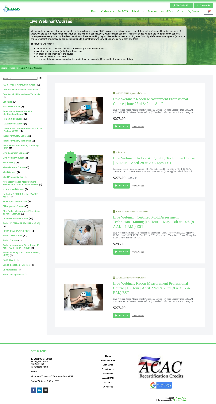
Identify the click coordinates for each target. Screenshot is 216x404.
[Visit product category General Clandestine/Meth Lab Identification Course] (22, 112)
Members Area (108, 360)
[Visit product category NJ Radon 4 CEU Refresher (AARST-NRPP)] (22, 195)
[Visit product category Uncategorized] (22, 269)
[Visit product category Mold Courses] (22, 172)
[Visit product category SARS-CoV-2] (22, 260)
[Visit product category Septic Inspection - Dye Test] (22, 265)
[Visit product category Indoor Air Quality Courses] (22, 136)
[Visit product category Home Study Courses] (22, 118)
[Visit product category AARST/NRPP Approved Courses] (22, 84)
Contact (108, 382)
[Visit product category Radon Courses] (22, 240)
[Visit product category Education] (22, 101)
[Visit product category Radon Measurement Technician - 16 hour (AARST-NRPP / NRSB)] (22, 246)
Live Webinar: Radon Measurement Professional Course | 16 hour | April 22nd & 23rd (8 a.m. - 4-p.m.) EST (151, 288)
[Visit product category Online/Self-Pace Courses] (22, 218)
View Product (138, 126)
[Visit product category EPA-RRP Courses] (22, 106)
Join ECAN (108, 365)
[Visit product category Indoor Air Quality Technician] (22, 140)
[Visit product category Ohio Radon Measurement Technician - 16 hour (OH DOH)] (22, 212)
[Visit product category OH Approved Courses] (22, 206)
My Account (107, 387)
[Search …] (20, 78)
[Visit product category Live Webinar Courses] (22, 157)
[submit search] (40, 78)
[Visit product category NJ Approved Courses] (22, 189)
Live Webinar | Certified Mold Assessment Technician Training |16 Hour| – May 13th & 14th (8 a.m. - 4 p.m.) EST (153, 222)
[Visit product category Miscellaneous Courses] (22, 167)
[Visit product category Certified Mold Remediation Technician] (22, 95)
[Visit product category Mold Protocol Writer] (22, 177)
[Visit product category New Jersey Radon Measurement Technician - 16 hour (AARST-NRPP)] (22, 183)
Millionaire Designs (179, 400)
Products (14, 68)
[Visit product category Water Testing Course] (22, 274)
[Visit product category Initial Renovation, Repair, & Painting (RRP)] (22, 147)
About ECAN (108, 378)
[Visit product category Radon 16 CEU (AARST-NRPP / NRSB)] (22, 224)
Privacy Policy (181, 398)
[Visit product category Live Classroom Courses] (22, 153)
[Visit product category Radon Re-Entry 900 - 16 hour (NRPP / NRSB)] (22, 254)
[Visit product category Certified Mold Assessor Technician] (22, 89)
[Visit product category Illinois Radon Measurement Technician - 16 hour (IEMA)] (22, 130)
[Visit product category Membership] (22, 162)
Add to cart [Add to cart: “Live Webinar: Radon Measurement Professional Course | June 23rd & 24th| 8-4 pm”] (123, 126)
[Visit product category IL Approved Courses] (22, 123)
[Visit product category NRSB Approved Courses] (22, 201)
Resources (108, 373)
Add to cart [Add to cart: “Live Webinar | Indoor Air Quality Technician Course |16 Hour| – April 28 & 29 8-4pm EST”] (123, 186)
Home (4, 68)
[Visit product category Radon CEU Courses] (22, 235)
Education (108, 369)
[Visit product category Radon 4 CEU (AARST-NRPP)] (22, 230)
